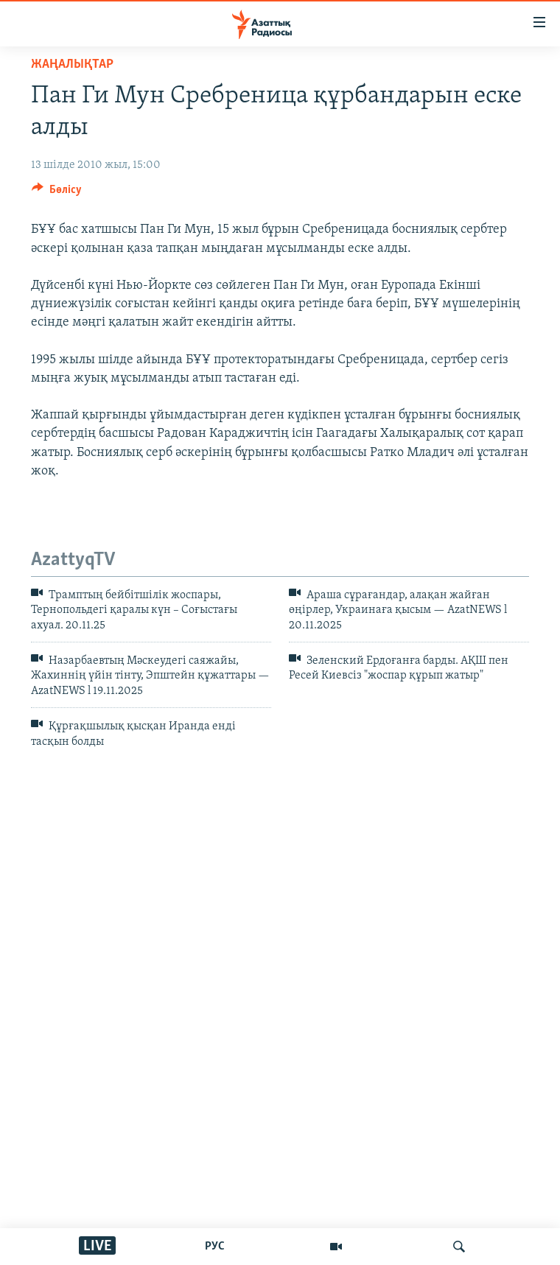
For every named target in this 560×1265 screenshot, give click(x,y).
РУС (215, 1246)
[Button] (57, 193)
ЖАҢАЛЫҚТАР (72, 64)
